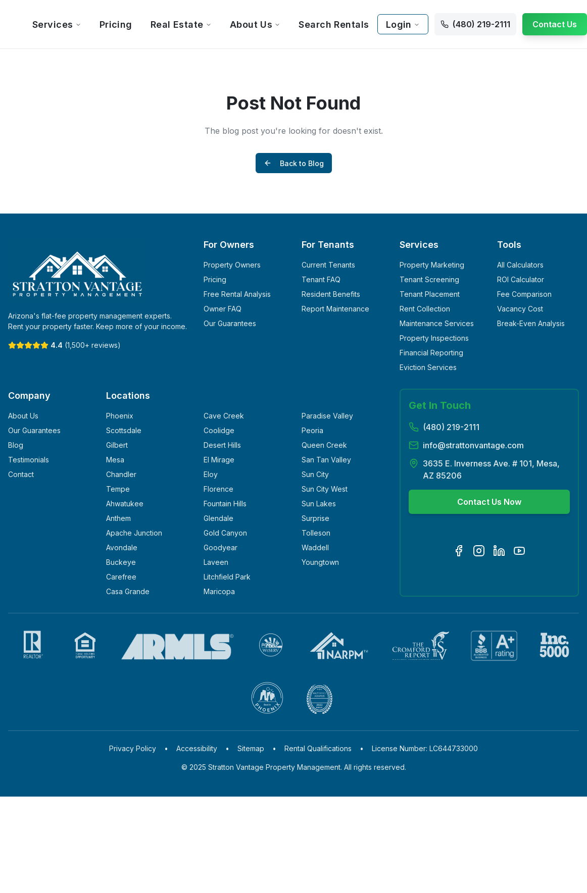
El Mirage (219, 459)
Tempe (118, 489)
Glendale (218, 518)
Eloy (211, 474)
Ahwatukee (124, 503)
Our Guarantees (230, 323)
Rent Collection (425, 308)
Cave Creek (224, 415)
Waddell (315, 547)
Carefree (121, 576)
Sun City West (325, 489)
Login (403, 24)
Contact (21, 474)
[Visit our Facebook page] (459, 551)
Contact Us (554, 24)
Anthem (118, 518)
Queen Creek (324, 445)
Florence (218, 489)
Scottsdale (123, 430)
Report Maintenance (335, 308)
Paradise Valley (327, 415)
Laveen (216, 562)
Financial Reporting (431, 352)
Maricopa (219, 591)
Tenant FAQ (321, 279)
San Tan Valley (326, 459)
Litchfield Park (227, 576)
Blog (15, 445)
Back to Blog (294, 163)
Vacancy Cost (520, 308)
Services (56, 24)
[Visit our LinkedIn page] (499, 551)
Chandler (121, 474)
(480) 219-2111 (451, 427)
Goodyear (220, 547)
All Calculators (520, 264)
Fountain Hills (225, 503)
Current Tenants (328, 264)
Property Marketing (432, 264)
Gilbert (117, 445)
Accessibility (196, 748)
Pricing (116, 24)
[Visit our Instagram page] (479, 551)
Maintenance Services (437, 323)
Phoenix (119, 415)
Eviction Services (428, 367)
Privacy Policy (132, 748)
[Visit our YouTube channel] (519, 551)
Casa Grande (128, 591)
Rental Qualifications (318, 748)
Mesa (115, 459)
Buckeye (121, 562)
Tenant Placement (430, 294)
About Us (255, 24)
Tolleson (316, 533)
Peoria (312, 430)
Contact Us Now (489, 502)
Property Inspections (434, 338)
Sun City (315, 474)
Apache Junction (134, 533)
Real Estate (181, 24)
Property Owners (232, 264)
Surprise (315, 518)
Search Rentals (334, 24)
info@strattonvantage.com (473, 445)
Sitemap (250, 748)
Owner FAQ (222, 308)
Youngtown (320, 562)
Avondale (121, 547)
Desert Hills (222, 445)
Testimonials (28, 459)
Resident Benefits (331, 294)
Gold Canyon (225, 533)
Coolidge (219, 430)
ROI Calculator (520, 279)
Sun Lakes (319, 503)
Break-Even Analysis (531, 323)
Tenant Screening (429, 279)
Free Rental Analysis (237, 294)
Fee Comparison (524, 294)
